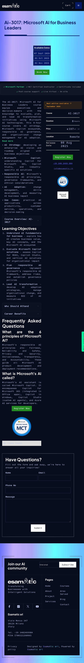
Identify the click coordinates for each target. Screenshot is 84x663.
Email (42, 473)
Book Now (42, 73)
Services (50, 610)
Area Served (64, 600)
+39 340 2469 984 (63, 163)
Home (47, 594)
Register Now (22, 408)
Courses (64, 594)
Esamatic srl (51, 658)
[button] (78, 5)
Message (10, 497)
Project (49, 605)
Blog (62, 608)
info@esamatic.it (63, 168)
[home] (10, 5)
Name (8, 473)
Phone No (10, 485)
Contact (64, 613)
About (48, 599)
